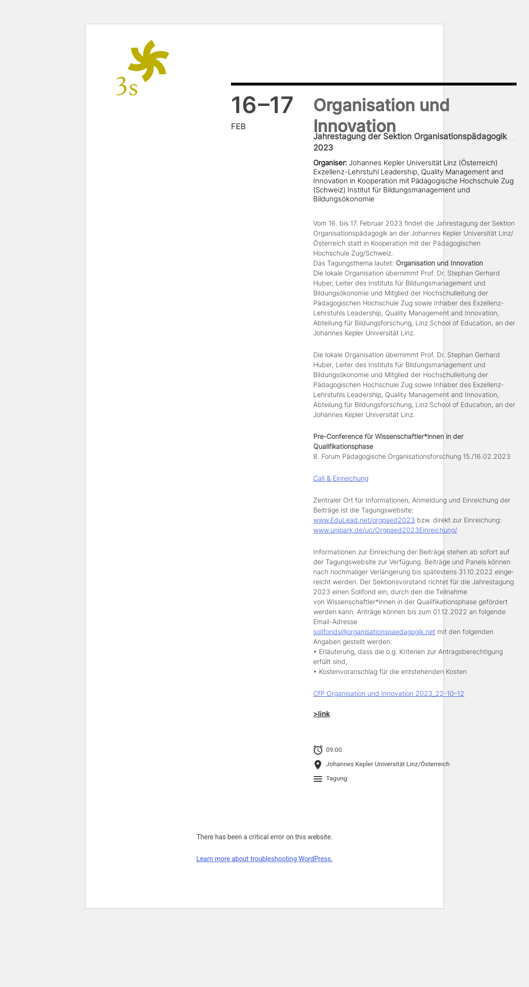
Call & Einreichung (340, 478)
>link (321, 714)
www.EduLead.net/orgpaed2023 (364, 520)
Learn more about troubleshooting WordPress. (264, 859)
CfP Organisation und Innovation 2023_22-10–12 (388, 693)
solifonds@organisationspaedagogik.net (374, 631)
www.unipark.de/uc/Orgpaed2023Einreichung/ (385, 530)
